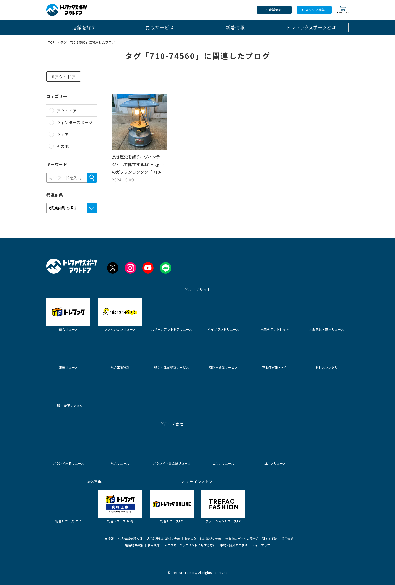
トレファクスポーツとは (311, 27)
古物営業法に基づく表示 (163, 538)
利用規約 (154, 545)
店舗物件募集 (134, 545)
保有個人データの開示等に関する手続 (251, 538)
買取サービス (159, 27)
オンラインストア (343, 9)
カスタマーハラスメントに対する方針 (190, 545)
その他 (62, 146)
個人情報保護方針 (130, 538)
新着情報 (235, 27)
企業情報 (275, 9)
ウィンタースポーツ (74, 122)
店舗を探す (84, 27)
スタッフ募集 (315, 9)
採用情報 (287, 538)
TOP (51, 42)
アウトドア (66, 111)
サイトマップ (261, 545)
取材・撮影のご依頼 (233, 545)
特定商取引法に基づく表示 (203, 538)
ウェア (62, 134)
